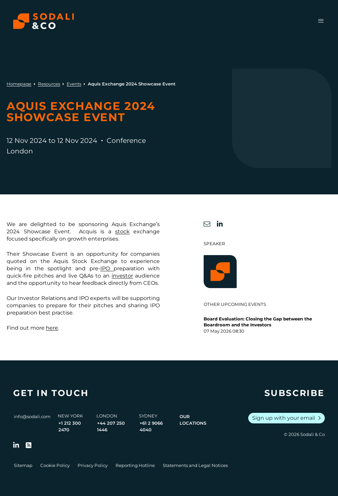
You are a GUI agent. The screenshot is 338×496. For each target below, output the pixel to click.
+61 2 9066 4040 (151, 426)
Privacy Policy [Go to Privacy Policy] (93, 465)
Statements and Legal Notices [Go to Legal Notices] (195, 465)
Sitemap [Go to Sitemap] (23, 465)
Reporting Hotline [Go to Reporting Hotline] (135, 465)
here (52, 328)
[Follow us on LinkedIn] (16, 445)
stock (122, 231)
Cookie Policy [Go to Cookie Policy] (55, 465)
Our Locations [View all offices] (193, 420)
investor (122, 276)
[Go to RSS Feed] (29, 445)
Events (74, 83)
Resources (49, 83)
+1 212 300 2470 (69, 426)
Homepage (19, 83)
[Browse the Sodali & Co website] (43, 21)
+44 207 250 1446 (111, 426)
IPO (107, 268)
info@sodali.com (32, 416)
